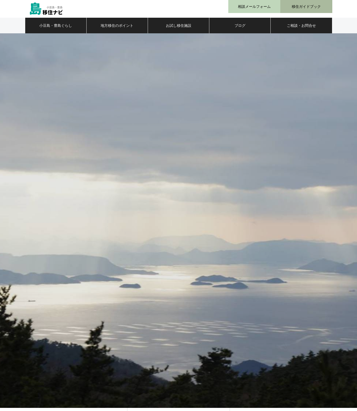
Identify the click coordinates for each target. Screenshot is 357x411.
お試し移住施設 (178, 29)
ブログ (240, 29)
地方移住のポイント (117, 29)
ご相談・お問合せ (301, 29)
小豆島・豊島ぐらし (55, 29)
